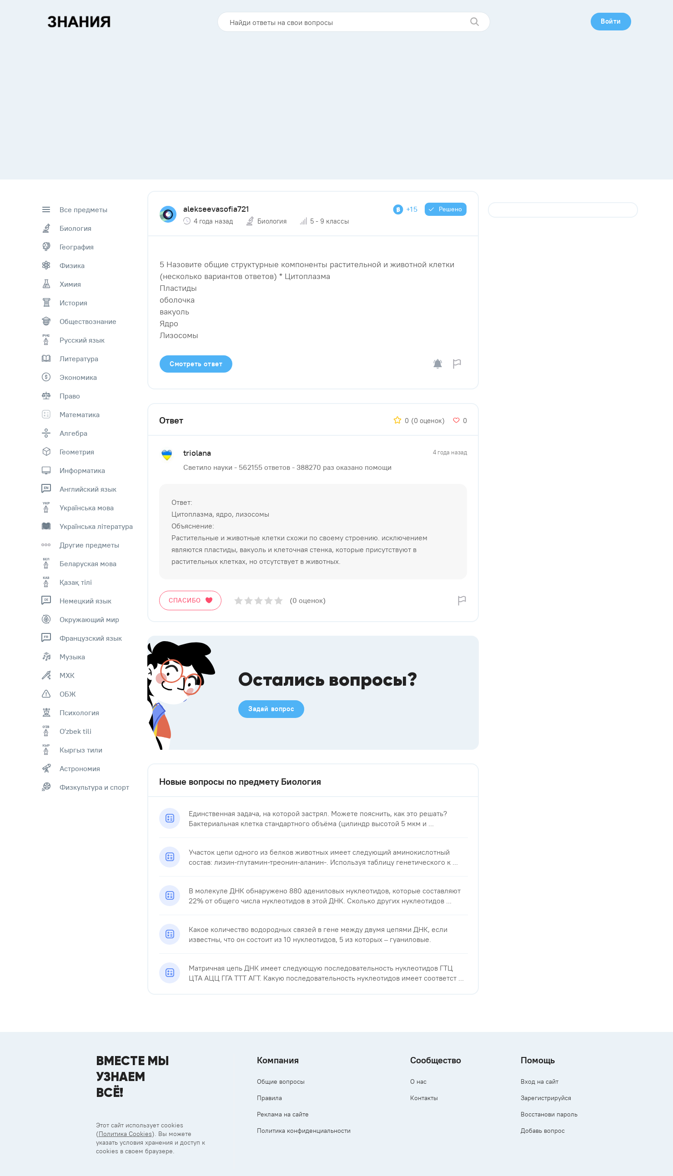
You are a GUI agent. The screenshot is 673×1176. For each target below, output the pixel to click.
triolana (197, 453)
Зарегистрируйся (546, 1098)
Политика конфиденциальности (304, 1130)
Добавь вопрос (543, 1130)
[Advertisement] (336, 102)
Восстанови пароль (549, 1114)
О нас (418, 1081)
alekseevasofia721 (216, 209)
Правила (269, 1098)
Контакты (424, 1098)
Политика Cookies (125, 1134)
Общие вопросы (281, 1081)
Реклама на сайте (283, 1114)
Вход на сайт (539, 1081)
